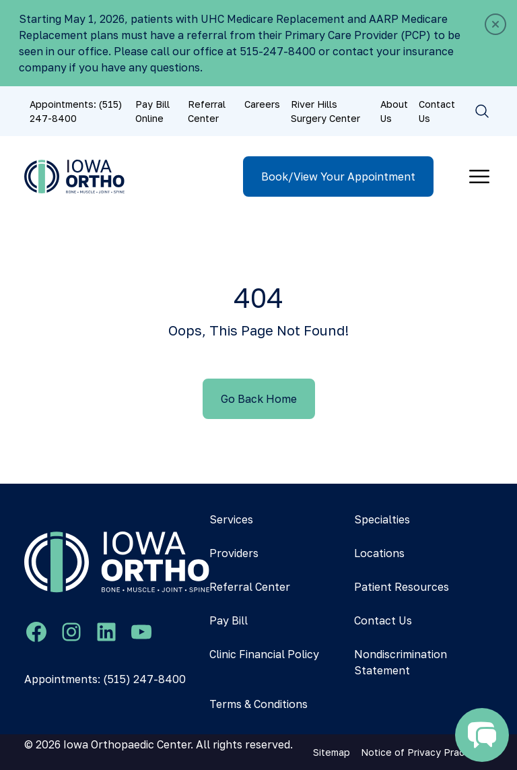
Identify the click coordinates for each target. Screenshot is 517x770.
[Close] (495, 24)
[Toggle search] (482, 111)
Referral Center (207, 111)
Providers (233, 553)
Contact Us (437, 111)
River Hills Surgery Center (325, 111)
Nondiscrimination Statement (400, 662)
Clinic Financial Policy (264, 654)
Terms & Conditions (258, 704)
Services (231, 519)
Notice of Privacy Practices (424, 752)
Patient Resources (401, 586)
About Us (394, 111)
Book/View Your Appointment (338, 176)
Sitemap (331, 752)
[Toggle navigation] (479, 176)
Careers (262, 104)
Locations (379, 553)
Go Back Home (259, 399)
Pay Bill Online (152, 111)
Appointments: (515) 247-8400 (76, 111)
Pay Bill (228, 620)
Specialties (382, 519)
